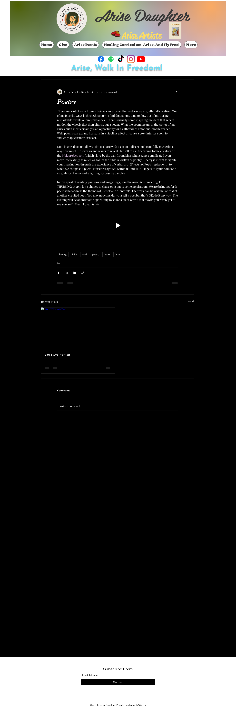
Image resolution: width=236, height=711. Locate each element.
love (118, 254)
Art (58, 262)
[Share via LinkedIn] (74, 272)
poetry (95, 254)
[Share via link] (82, 272)
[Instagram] (131, 59)
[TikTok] (121, 59)
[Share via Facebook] (58, 272)
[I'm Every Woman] (78, 328)
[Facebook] (101, 59)
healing (63, 254)
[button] (117, 225)
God (84, 254)
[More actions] (176, 92)
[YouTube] (141, 59)
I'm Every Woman (57, 354)
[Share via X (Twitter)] (66, 272)
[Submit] (118, 682)
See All (190, 301)
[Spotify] (111, 59)
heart (107, 254)
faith (74, 254)
